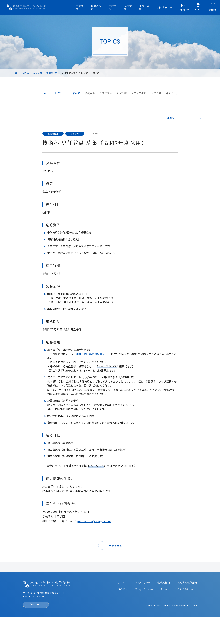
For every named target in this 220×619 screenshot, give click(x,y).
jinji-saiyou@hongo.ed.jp (94, 521)
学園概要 (86, 7)
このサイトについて (184, 590)
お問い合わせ (141, 583)
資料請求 (122, 590)
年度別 (170, 118)
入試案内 (131, 7)
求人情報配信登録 (185, 583)
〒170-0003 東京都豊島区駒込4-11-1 (45, 594)
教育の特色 (102, 7)
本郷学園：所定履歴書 (89, 354)
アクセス (122, 583)
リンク (162, 590)
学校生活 (117, 7)
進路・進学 (147, 7)
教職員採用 (162, 583)
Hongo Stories (142, 590)
